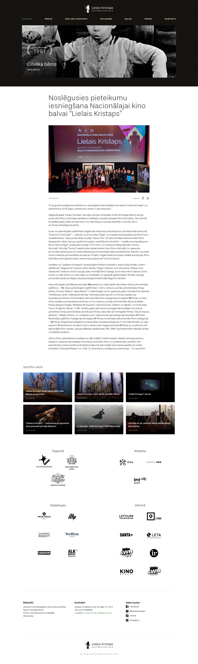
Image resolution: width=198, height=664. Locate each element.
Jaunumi (27, 19)
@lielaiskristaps (135, 611)
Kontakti (170, 19)
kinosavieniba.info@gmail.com (97, 613)
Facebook (132, 606)
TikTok (131, 615)
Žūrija (48, 19)
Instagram (132, 620)
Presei (148, 19)
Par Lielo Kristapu (76, 19)
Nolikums (106, 19)
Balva (128, 19)
